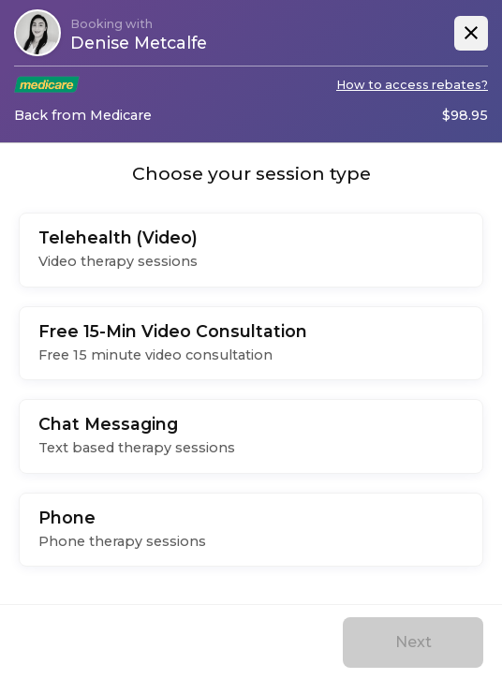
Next (413, 642)
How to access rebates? (412, 85)
